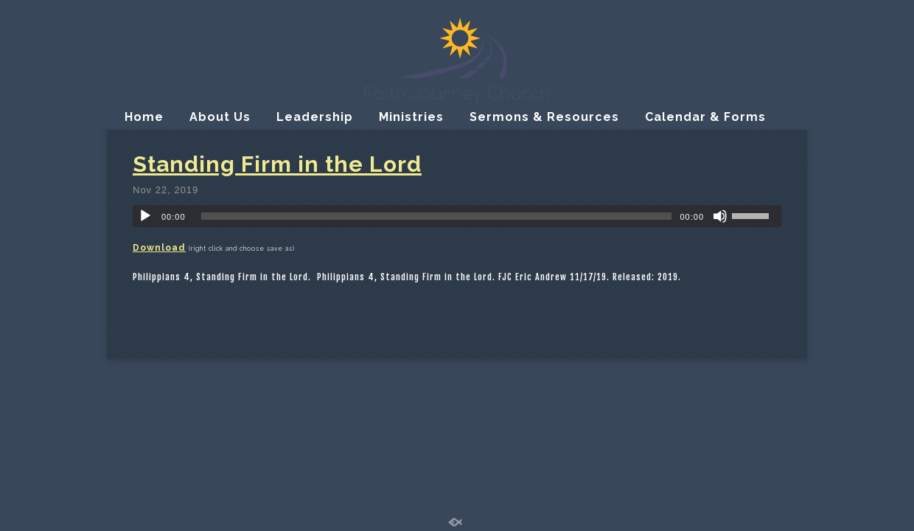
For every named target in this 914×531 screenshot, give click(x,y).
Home (144, 117)
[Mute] (720, 216)
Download (159, 248)
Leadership (314, 117)
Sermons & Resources (544, 117)
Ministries (411, 117)
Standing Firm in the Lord (277, 164)
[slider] (436, 216)
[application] (457, 216)
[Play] (145, 216)
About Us (220, 117)
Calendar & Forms (705, 117)
